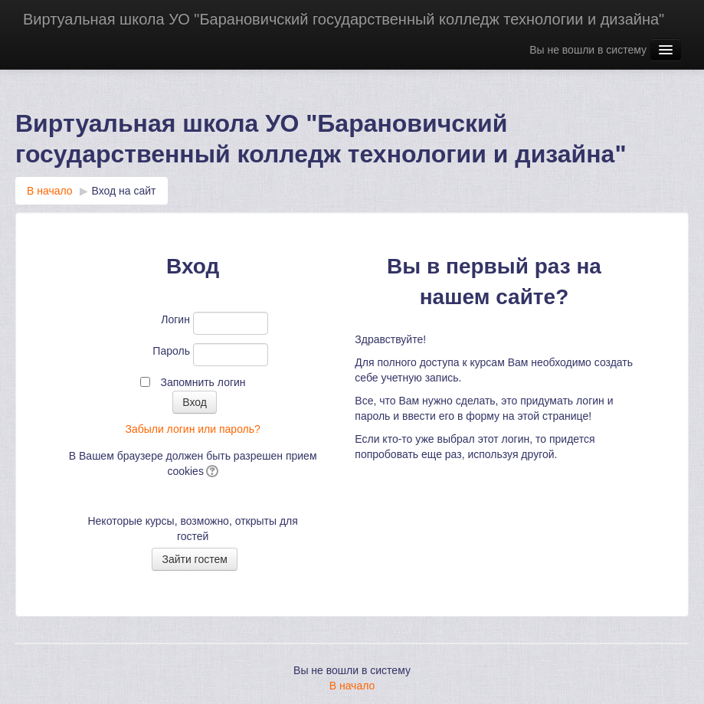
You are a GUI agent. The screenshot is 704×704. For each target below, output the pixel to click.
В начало (50, 191)
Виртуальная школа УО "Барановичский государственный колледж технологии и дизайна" (343, 19)
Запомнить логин (202, 382)
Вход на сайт (124, 191)
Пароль (171, 351)
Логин (175, 319)
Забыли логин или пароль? (192, 429)
